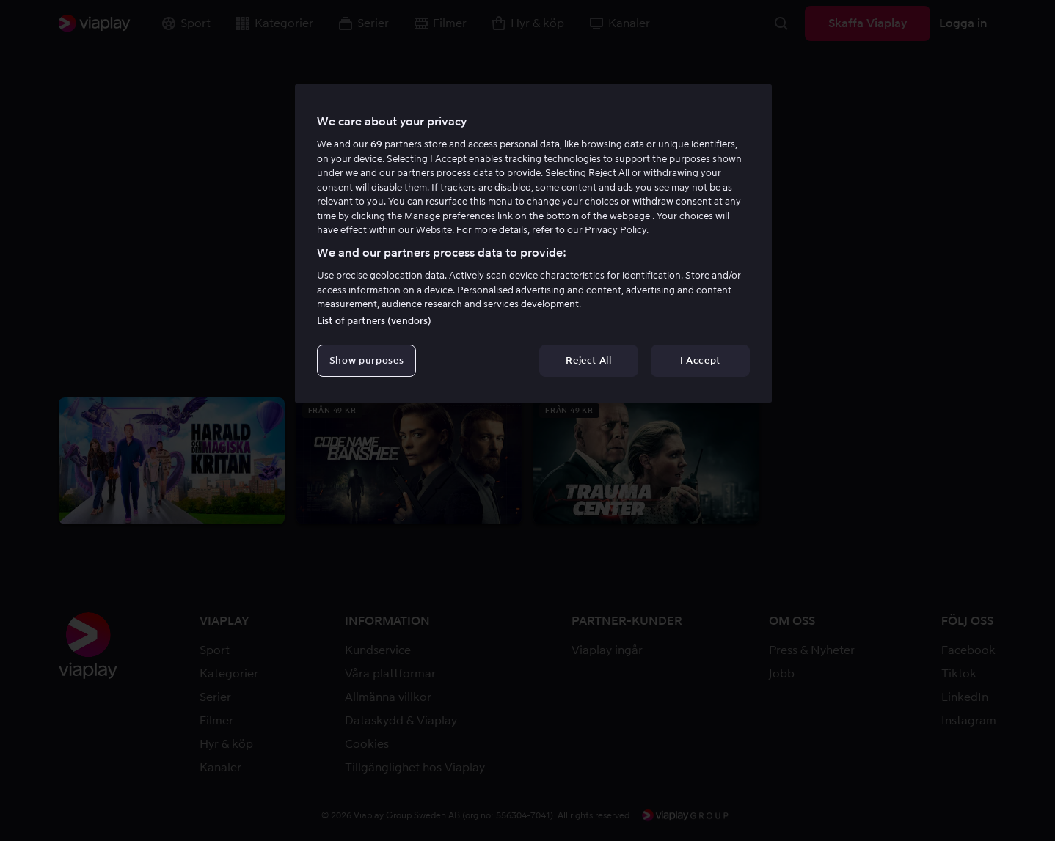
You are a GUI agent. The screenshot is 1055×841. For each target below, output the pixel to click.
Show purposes (366, 360)
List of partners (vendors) (374, 320)
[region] (533, 243)
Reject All (589, 360)
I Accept (700, 360)
